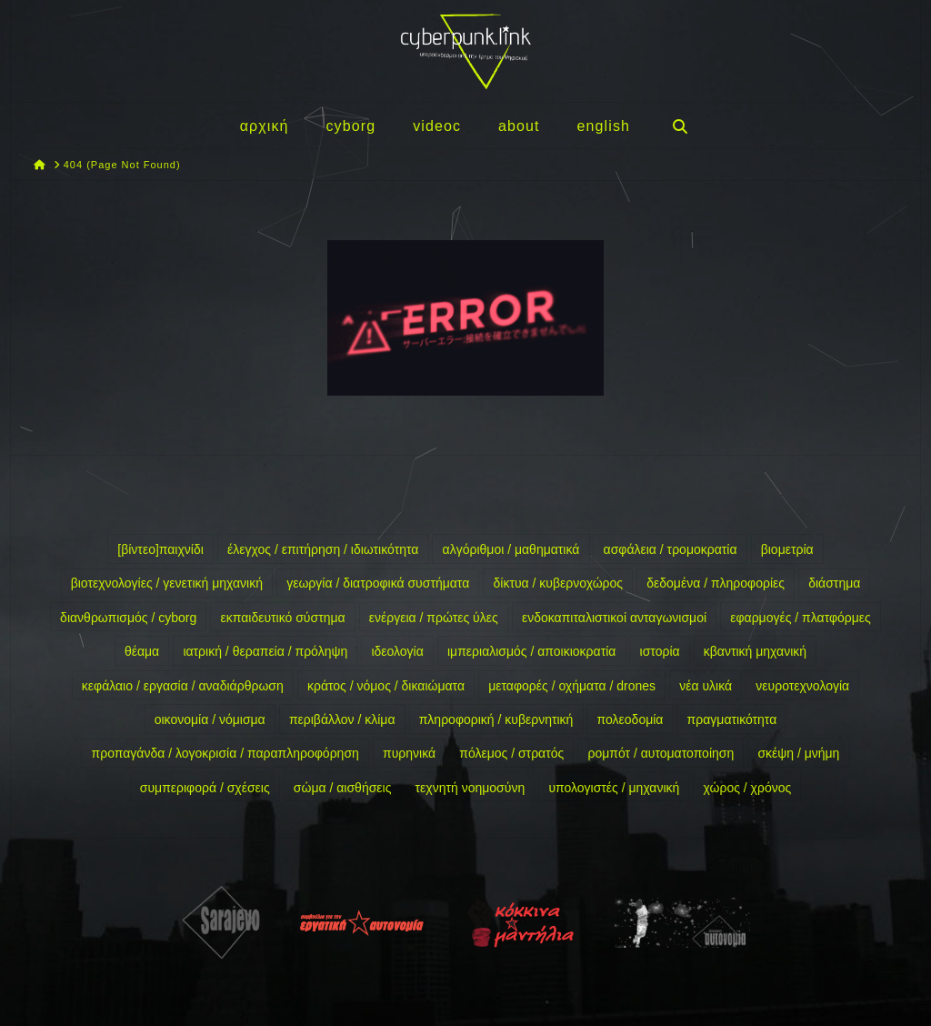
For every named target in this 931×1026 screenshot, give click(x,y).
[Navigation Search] (679, 125)
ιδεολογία (397, 651)
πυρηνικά (409, 753)
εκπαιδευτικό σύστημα (282, 617)
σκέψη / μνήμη (798, 753)
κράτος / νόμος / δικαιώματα (386, 686)
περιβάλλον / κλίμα (342, 719)
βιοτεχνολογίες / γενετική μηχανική (167, 583)
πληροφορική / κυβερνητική (496, 719)
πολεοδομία (630, 719)
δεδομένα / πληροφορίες (715, 583)
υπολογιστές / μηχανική (613, 787)
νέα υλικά (705, 686)
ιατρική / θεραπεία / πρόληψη (265, 651)
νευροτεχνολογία (802, 686)
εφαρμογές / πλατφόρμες (800, 617)
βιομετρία (787, 549)
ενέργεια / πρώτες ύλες (433, 617)
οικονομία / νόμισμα (210, 719)
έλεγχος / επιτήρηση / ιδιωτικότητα (322, 549)
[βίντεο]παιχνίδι (160, 549)
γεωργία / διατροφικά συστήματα (377, 583)
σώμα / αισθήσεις (343, 787)
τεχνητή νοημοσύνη (470, 787)
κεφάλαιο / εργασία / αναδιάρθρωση (183, 686)
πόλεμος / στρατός (511, 753)
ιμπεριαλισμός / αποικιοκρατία (531, 651)
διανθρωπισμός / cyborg (128, 617)
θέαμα (142, 651)
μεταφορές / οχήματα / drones (572, 686)
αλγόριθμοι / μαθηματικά (511, 549)
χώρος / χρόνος (748, 787)
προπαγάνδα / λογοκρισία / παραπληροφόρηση (225, 753)
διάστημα (834, 583)
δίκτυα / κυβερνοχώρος (558, 583)
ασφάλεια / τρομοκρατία (670, 549)
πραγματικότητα (732, 719)
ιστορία (660, 651)
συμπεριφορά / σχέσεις (205, 787)
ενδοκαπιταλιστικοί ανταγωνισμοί (614, 617)
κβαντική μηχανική (755, 651)
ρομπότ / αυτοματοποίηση (660, 753)
